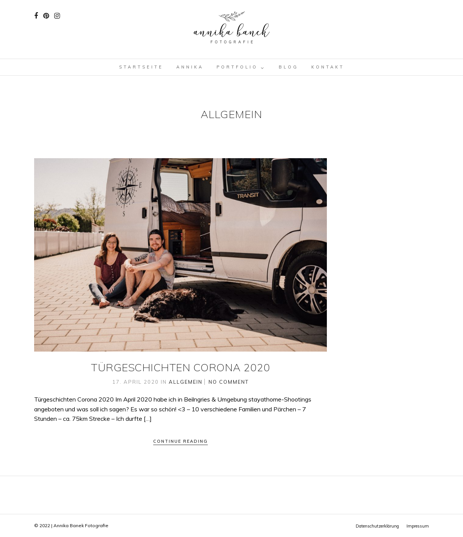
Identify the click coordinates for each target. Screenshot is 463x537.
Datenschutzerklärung (377, 526)
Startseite (141, 67)
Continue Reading (180, 441)
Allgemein (185, 382)
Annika (190, 67)
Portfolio (237, 67)
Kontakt (327, 67)
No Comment (229, 382)
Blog (288, 67)
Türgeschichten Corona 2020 (180, 367)
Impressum (417, 526)
